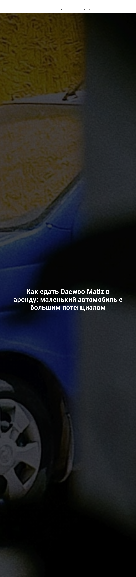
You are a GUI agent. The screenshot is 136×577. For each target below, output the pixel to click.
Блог (41, 10)
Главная (33, 10)
